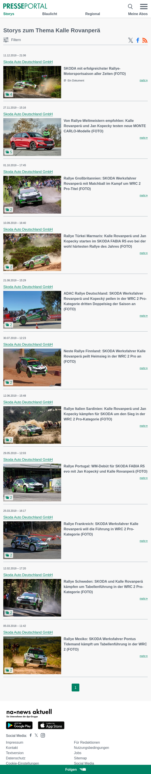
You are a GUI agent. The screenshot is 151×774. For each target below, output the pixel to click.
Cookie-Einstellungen (22, 763)
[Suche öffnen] (130, 6)
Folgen (75, 769)
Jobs (78, 753)
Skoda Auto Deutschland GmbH (28, 62)
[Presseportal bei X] (35, 736)
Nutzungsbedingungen (91, 748)
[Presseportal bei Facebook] (29, 736)
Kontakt (12, 748)
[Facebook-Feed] (137, 40)
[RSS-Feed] (145, 40)
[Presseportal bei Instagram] (41, 735)
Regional (92, 14)
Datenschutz (15, 758)
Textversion (15, 753)
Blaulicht (49, 14)
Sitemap (80, 758)
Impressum (14, 742)
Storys (8, 14)
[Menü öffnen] (144, 6)
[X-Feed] (130, 40)
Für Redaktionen (87, 742)
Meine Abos (138, 14)
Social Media (84, 763)
